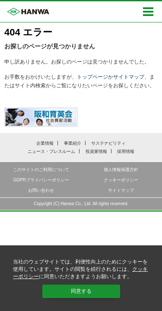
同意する (81, 291)
